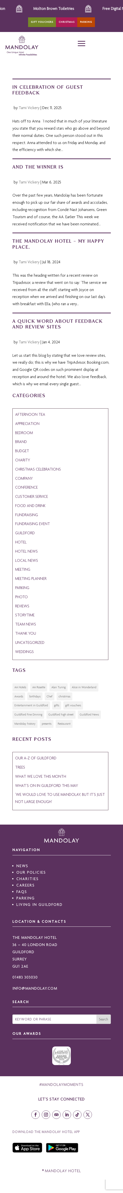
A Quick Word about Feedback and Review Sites (57, 323)
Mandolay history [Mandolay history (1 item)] (25, 723)
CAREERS (25, 885)
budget (22, 450)
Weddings (24, 651)
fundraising (26, 514)
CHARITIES (27, 878)
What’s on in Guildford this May (46, 785)
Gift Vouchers (42, 22)
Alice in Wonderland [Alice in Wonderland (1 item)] (84, 687)
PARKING (25, 898)
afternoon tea (30, 414)
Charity (22, 460)
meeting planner (30, 578)
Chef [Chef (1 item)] (49, 696)
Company (24, 478)
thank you (25, 633)
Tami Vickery (29, 107)
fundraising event (32, 523)
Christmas (67, 22)
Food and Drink (30, 505)
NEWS (22, 866)
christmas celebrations (38, 469)
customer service (31, 496)
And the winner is (38, 167)
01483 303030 (25, 977)
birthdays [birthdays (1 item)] (35, 696)
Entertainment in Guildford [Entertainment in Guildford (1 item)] (31, 705)
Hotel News (26, 551)
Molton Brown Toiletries (63, 8)
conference (26, 487)
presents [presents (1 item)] (46, 723)
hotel (21, 542)
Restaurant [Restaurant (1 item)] (64, 723)
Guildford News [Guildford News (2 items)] (89, 714)
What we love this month (40, 776)
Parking (86, 22)
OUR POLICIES (31, 872)
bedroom (24, 432)
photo (21, 597)
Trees (20, 767)
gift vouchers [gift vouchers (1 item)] (73, 705)
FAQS (21, 891)
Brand (21, 441)
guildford (25, 533)
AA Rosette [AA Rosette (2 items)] (38, 687)
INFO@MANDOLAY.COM (34, 988)
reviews (22, 606)
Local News (26, 560)
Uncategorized (29, 642)
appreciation (27, 423)
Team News (25, 624)
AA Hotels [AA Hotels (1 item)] (20, 687)
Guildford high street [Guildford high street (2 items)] (61, 714)
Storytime (25, 615)
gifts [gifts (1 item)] (56, 705)
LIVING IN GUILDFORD (39, 904)
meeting (22, 569)
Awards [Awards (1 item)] (18, 696)
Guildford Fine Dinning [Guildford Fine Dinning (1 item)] (28, 714)
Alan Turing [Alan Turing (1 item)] (58, 687)
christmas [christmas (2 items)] (64, 696)
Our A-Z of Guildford (35, 758)
